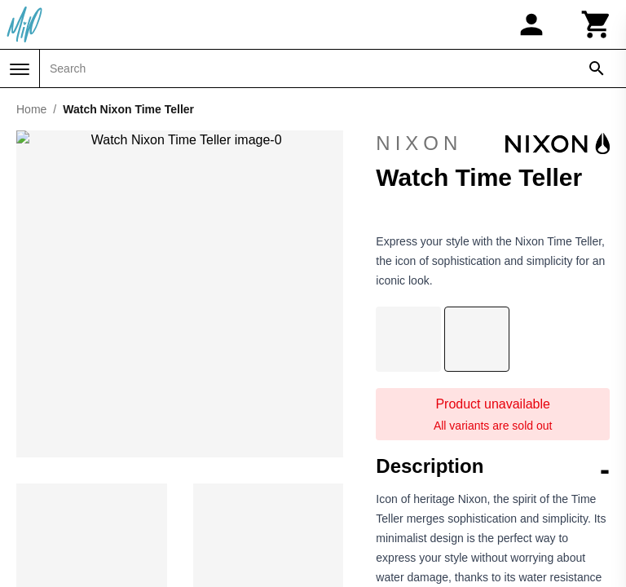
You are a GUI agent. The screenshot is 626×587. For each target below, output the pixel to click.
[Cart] (596, 24)
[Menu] (19, 69)
